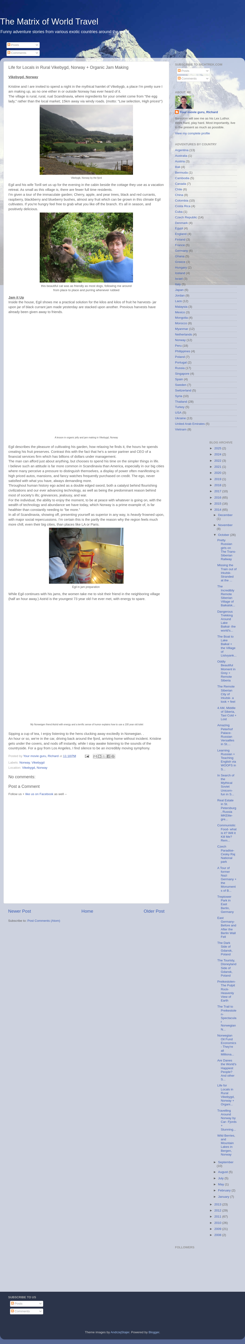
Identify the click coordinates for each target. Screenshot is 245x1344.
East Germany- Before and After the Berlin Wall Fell (226, 927)
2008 (218, 1235)
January (224, 1196)
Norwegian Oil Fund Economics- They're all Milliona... (226, 1045)
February (225, 1190)
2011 (218, 1216)
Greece (180, 262)
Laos (178, 301)
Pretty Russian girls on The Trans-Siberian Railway (226, 549)
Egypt (179, 228)
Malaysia (181, 306)
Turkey (180, 407)
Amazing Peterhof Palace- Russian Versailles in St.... (225, 734)
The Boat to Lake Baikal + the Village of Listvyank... (227, 646)
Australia (181, 155)
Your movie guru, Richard (199, 112)
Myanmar (181, 329)
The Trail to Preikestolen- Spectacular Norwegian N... (226, 1018)
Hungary (181, 267)
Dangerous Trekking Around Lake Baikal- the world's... (226, 621)
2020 (218, 473)
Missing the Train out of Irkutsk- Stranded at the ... (227, 572)
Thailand (181, 401)
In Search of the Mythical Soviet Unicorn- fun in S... (225, 785)
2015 (218, 503)
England (181, 234)
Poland (180, 357)
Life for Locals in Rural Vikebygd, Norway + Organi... (225, 1095)
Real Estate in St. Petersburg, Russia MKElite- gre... (226, 810)
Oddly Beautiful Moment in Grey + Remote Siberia (226, 671)
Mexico (180, 312)
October (224, 535)
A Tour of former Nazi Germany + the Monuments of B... (226, 879)
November (225, 525)
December (225, 515)
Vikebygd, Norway (35, 767)
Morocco (181, 323)
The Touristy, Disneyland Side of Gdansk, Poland (226, 968)
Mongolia (181, 317)
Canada (180, 183)
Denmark (181, 223)
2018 (218, 485)
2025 (218, 448)
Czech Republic (186, 217)
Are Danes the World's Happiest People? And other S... (226, 1070)
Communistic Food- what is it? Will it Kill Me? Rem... (227, 833)
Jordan (180, 295)
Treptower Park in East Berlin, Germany (225, 904)
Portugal (181, 362)
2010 (218, 1223)
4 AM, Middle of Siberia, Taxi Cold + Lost (226, 713)
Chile (178, 189)
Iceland (180, 273)
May (221, 1184)
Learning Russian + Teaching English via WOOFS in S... (226, 760)
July (221, 1178)
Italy (178, 284)
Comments (16, 53)
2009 (218, 1229)
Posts (13, 45)
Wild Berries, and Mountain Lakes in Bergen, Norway (226, 1145)
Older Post (154, 911)
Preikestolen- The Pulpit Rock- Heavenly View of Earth (226, 991)
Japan (179, 290)
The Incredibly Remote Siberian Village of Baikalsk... (226, 596)
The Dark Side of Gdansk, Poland (224, 948)
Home (87, 911)
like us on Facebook (39, 794)
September (226, 1162)
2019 (218, 479)
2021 (218, 466)
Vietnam (180, 429)
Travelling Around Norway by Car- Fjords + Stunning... (227, 1120)
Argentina (182, 150)
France (180, 245)
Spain (179, 379)
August (223, 1172)
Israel (179, 278)
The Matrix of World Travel (49, 21)
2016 (218, 497)
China (179, 195)
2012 (218, 1210)
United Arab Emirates (190, 424)
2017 (218, 491)
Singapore (182, 373)
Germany (181, 250)
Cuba (178, 211)
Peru (178, 345)
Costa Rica (182, 206)
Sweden (180, 385)
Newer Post (19, 911)
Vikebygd (38, 762)
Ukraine (180, 418)
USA (178, 412)
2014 (218, 509)
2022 (218, 460)
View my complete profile (192, 133)
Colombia (181, 200)
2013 (218, 1204)
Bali (177, 167)
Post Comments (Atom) (44, 920)
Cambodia (182, 178)
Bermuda (181, 172)
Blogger (154, 1332)
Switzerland (183, 390)
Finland (180, 239)
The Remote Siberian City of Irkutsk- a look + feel (226, 694)
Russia (180, 368)
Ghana (180, 256)
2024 (218, 454)
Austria (180, 161)
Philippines (182, 351)
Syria (178, 396)
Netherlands (183, 334)
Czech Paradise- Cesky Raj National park (226, 854)
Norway (24, 762)
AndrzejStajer (120, 1332)
